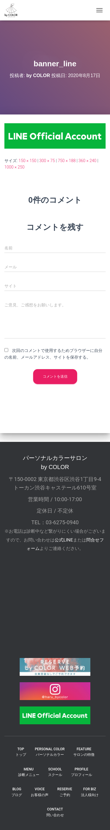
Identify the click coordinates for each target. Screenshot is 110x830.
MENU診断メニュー (28, 772)
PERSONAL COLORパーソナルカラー (50, 752)
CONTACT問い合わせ (55, 812)
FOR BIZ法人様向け (90, 792)
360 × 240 (88, 160)
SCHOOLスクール (55, 772)
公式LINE (64, 540)
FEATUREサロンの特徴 (83, 752)
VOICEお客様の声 (39, 792)
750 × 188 (67, 160)
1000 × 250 (14, 167)
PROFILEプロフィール (81, 772)
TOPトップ (21, 752)
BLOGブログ (16, 792)
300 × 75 (47, 160)
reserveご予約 (64, 792)
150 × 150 (27, 160)
